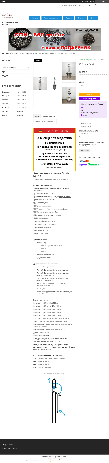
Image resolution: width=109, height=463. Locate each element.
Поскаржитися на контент (55, 461)
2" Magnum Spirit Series (45, 53)
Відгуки (5, 76)
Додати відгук (100, 6)
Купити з (89, 99)
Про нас (69, 18)
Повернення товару (9, 449)
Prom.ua (65, 457)
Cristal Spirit (60, 53)
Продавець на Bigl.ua (54, 459)
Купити (89, 94)
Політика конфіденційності (74, 461)
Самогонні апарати (28, 53)
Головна (35, 18)
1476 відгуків (89, 1)
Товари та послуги (51, 18)
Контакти (81, 18)
